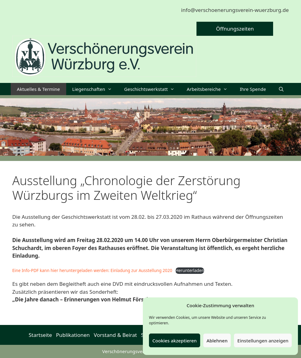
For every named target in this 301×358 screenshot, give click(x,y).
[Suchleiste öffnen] (281, 89)
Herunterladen (189, 270)
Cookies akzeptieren (174, 340)
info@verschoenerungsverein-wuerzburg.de (235, 9)
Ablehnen (217, 340)
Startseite (40, 334)
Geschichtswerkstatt (152, 89)
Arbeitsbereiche (210, 89)
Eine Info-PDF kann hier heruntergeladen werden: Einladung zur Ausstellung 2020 (92, 270)
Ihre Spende (253, 89)
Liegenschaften (95, 89)
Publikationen (73, 334)
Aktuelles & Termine (38, 89)
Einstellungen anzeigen (262, 340)
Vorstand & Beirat (115, 334)
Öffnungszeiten (235, 28)
